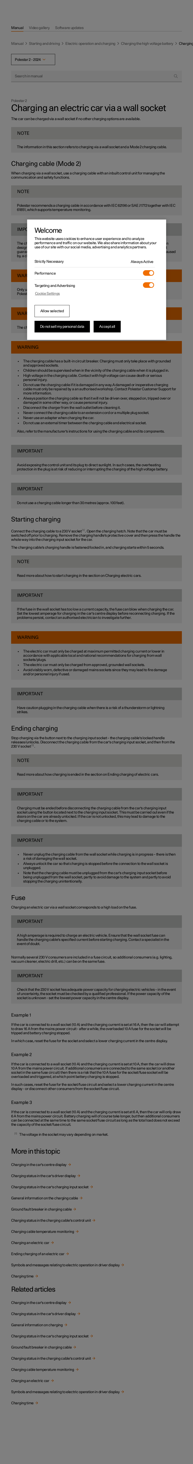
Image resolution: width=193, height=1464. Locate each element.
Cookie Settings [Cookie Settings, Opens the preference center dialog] (47, 293)
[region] (96, 280)
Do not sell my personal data (62, 326)
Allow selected (52, 311)
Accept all (107, 326)
